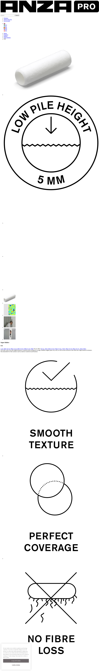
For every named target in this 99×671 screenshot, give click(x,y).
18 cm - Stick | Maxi (46, 348)
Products (6, 18)
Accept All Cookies (16, 660)
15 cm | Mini (17, 348)
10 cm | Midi (23, 348)
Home (5, 33)
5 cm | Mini (3, 348)
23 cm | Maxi (54, 348)
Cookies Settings (16, 664)
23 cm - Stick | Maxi (63, 348)
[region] (16, 656)
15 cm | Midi (30, 348)
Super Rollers (7, 37)
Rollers (5, 36)
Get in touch (7, 21)
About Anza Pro (8, 19)
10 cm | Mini (10, 348)
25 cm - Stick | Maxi (81, 348)
